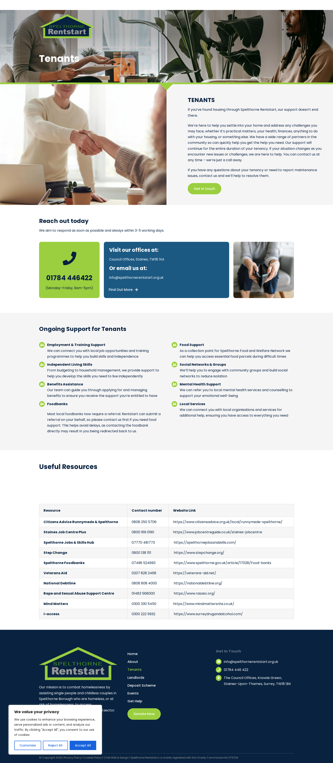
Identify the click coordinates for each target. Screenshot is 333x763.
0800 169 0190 (143, 532)
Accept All (83, 745)
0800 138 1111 (141, 552)
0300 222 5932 (143, 614)
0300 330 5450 (144, 603)
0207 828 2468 (144, 573)
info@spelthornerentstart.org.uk (136, 277)
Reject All (55, 745)
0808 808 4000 (144, 583)
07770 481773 (143, 542)
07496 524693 (143, 562)
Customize (28, 745)
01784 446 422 (236, 669)
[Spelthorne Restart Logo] (67, 15)
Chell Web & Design (116, 757)
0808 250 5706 (144, 521)
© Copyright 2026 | (51, 757)
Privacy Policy (72, 757)
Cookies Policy (92, 757)
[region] (55, 730)
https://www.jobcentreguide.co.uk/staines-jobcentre (217, 532)
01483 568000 (143, 593)
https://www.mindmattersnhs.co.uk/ (203, 603)
